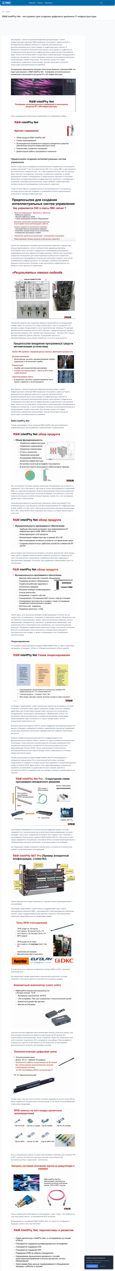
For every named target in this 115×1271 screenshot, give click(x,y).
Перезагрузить (92, 1266)
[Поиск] (101, 3)
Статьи (40, 3)
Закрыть (102, 1266)
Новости (32, 3)
